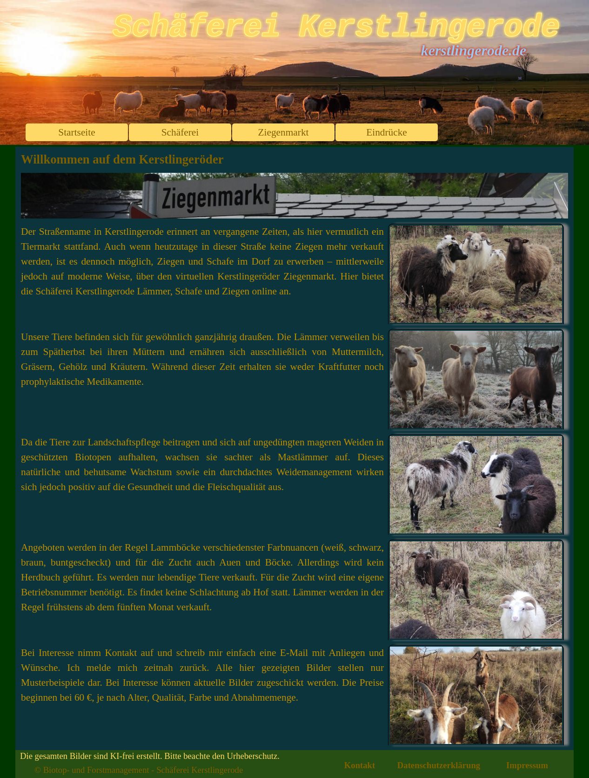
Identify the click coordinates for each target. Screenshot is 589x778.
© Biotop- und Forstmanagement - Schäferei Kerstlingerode (138, 770)
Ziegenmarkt (283, 132)
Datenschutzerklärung (438, 765)
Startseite (76, 132)
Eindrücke (386, 132)
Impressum (527, 765)
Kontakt (359, 765)
